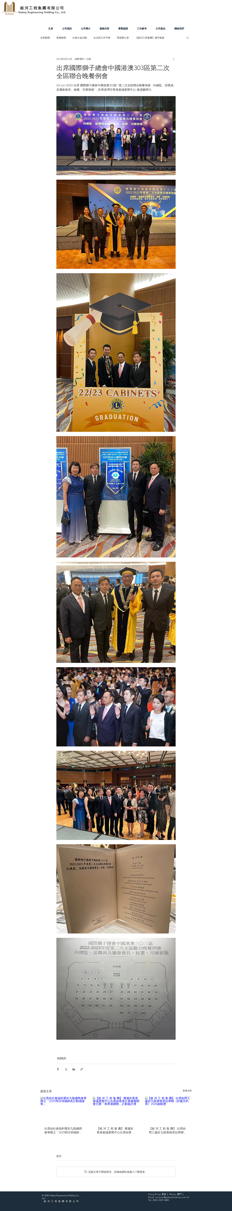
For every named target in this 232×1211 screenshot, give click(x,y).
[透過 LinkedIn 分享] (73, 1069)
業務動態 (61, 37)
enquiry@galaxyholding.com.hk (172, 1197)
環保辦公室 (123, 37)
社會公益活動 (79, 37)
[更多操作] (174, 59)
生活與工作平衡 (101, 37)
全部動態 (45, 37)
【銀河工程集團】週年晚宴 (149, 37)
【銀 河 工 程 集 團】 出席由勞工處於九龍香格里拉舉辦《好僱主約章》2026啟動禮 (167, 1130)
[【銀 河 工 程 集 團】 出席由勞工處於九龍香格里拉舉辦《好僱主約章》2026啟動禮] (168, 1110)
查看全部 (187, 1090)
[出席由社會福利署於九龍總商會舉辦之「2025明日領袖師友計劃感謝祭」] (63, 1110)
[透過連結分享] (81, 1069)
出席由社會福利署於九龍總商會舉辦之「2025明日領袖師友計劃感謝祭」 (63, 1130)
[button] (187, 37)
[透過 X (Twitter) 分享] (65, 1069)
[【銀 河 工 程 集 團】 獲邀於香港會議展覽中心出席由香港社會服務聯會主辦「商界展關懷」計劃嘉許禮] (116, 1110)
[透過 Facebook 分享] (57, 1069)
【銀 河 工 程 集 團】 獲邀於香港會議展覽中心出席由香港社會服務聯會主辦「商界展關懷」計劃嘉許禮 (115, 1130)
